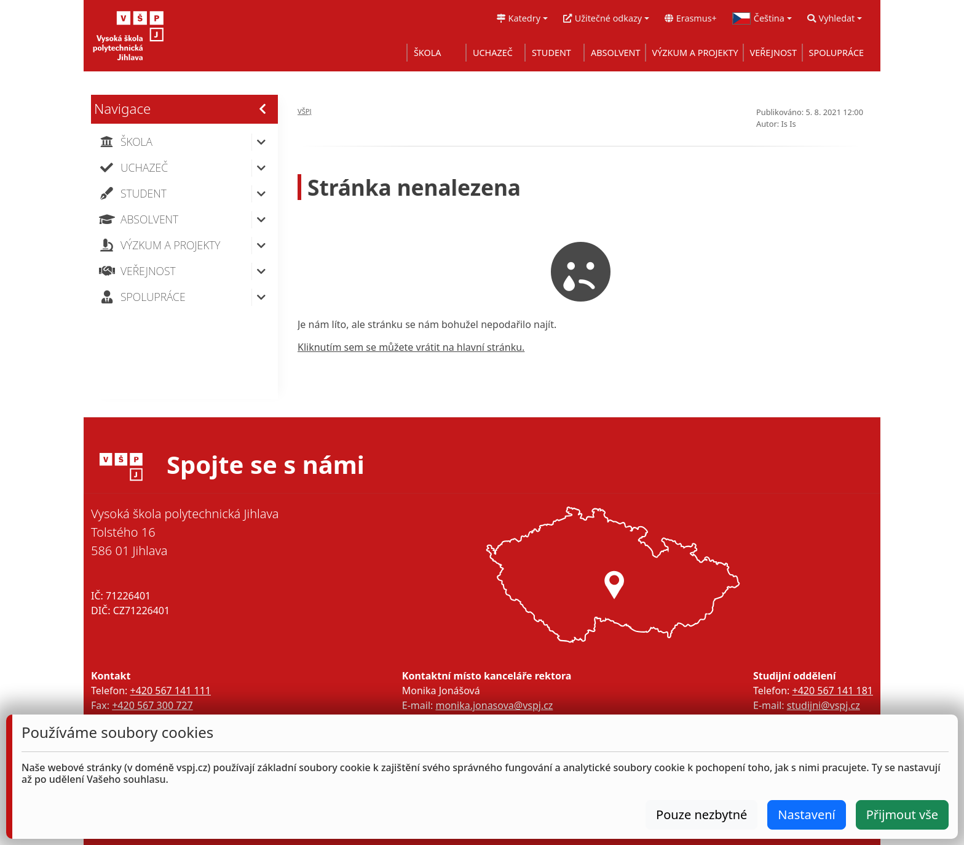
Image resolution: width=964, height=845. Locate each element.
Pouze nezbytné (701, 814)
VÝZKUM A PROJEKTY (695, 52)
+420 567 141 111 (170, 690)
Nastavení (806, 814)
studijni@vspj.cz (823, 705)
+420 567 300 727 (152, 705)
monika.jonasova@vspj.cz (494, 705)
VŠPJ (305, 111)
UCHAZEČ (493, 52)
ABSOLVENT (616, 52)
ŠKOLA (427, 52)
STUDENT (551, 52)
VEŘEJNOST (773, 52)
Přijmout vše (902, 814)
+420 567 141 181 (832, 690)
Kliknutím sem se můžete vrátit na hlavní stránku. (411, 347)
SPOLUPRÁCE (836, 52)
